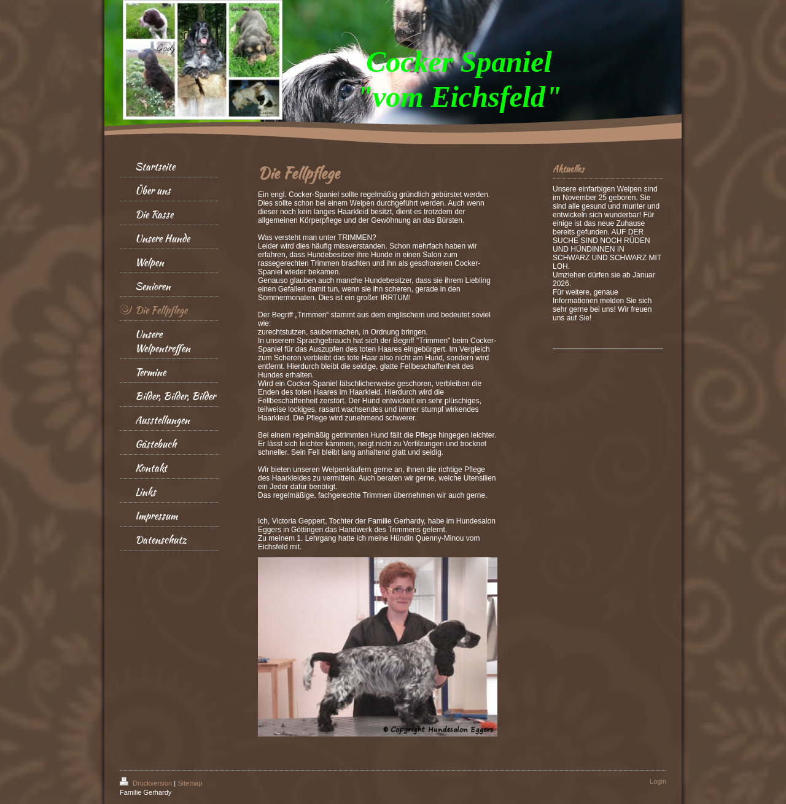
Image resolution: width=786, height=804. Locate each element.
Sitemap (189, 783)
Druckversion (147, 783)
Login (658, 781)
